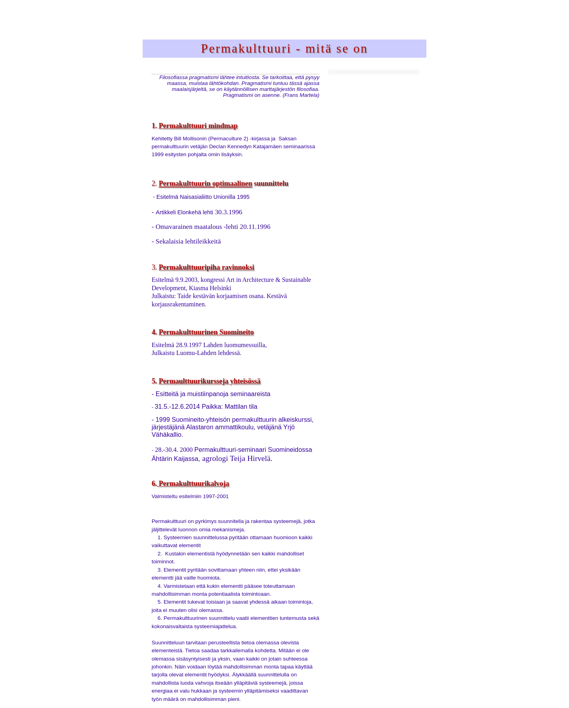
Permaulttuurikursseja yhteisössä (210, 381)
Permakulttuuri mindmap (198, 126)
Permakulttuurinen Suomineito (206, 332)
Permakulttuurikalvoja (193, 483)
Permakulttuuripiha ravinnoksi (206, 267)
